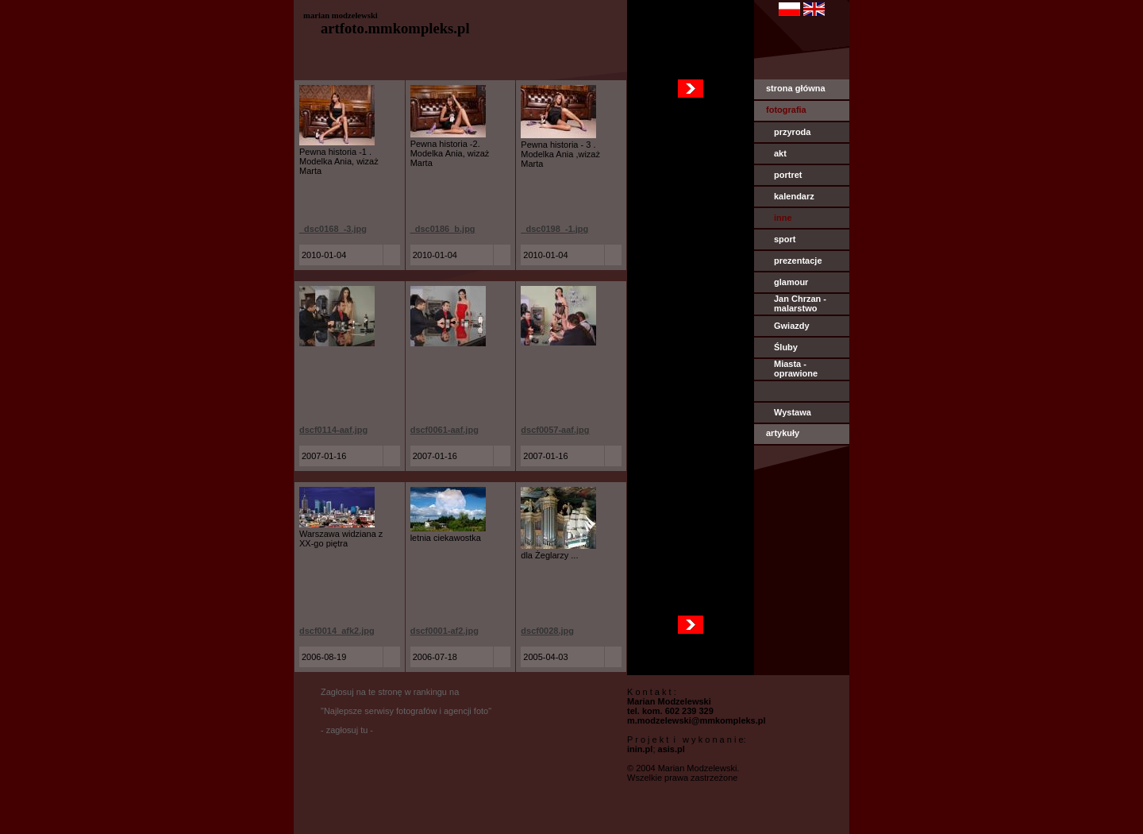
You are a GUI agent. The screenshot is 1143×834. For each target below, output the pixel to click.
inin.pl (639, 749)
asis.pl (671, 749)
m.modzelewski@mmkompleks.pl (696, 720)
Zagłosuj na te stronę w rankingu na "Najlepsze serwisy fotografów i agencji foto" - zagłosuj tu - (406, 711)
